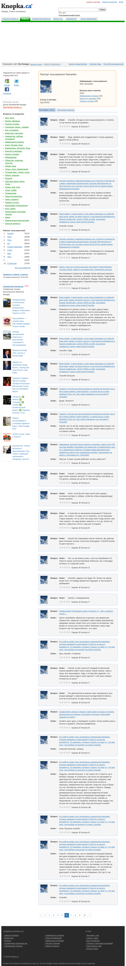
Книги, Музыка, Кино (14, 145)
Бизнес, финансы (12, 121)
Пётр (9, 240)
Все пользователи (23, 268)
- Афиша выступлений (54, 941)
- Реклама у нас (92, 935)
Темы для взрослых (13, 196)
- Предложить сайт (94, 946)
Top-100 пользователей (113, 64)
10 (85, 915)
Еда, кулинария (11, 130)
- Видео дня (8, 938)
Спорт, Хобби (10, 190)
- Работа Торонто (51, 946)
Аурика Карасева (14, 247)
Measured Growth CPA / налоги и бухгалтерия (19, 353)
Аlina (9, 237)
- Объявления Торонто (13, 946)
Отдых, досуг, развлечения (16, 169)
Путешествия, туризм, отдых (17, 172)
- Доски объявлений (53, 938)
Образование (11, 157)
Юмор (7, 217)
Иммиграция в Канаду (14, 142)
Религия (8, 178)
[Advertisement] (63, 42)
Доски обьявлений (88, 19)
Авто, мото (9, 118)
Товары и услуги (12, 202)
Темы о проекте (12, 199)
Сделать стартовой (93, 2)
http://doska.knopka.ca (12, 107)
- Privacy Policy (92, 949)
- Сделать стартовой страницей (99, 943)
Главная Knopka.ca (10, 19)
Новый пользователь (109, 2)
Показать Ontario (36, 64)
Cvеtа (9, 250)
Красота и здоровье (13, 151)
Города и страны (12, 124)
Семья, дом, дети (12, 187)
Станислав (12, 263)
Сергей (10, 233)
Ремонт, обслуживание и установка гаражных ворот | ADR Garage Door (21, 423)
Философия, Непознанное (16, 205)
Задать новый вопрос (78, 64)
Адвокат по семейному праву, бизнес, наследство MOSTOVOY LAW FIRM (20, 367)
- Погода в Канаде (52, 943)
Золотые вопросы (12, 223)
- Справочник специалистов (15, 943)
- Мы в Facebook (93, 941)
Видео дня (57, 19)
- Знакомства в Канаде (54, 935)
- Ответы (7, 941)
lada (9, 253)
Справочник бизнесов (41, 19)
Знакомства (71, 19)
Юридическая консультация (17, 220)
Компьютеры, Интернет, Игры (17, 148)
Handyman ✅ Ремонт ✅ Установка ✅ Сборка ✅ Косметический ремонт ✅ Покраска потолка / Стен (21, 405)
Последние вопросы (65, 110)
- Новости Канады (11, 935)
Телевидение (10, 193)
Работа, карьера (12, 175)
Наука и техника (12, 154)
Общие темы (10, 166)
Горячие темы (95, 64)
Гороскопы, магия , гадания (17, 127)
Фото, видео (10, 209)
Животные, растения (14, 133)
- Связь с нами (92, 938)
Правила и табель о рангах (15, 274)
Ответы (25, 19)
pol (8, 243)
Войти (121, 2)
